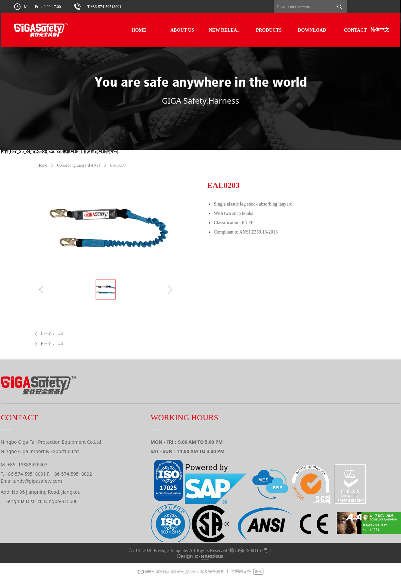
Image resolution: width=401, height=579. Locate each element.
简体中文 (379, 29)
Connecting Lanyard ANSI (78, 165)
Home (42, 165)
